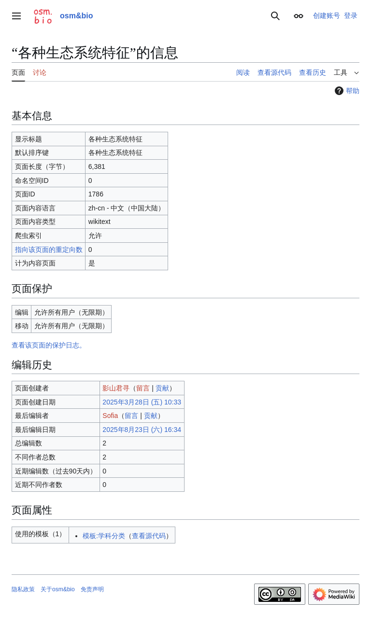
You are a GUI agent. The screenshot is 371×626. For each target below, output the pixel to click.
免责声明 (92, 589)
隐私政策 (23, 589)
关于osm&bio (58, 589)
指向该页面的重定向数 (49, 249)
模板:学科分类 (104, 536)
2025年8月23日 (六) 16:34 (141, 429)
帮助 (345, 90)
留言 (143, 388)
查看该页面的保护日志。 (49, 345)
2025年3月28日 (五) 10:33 (141, 402)
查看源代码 (149, 536)
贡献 (162, 388)
